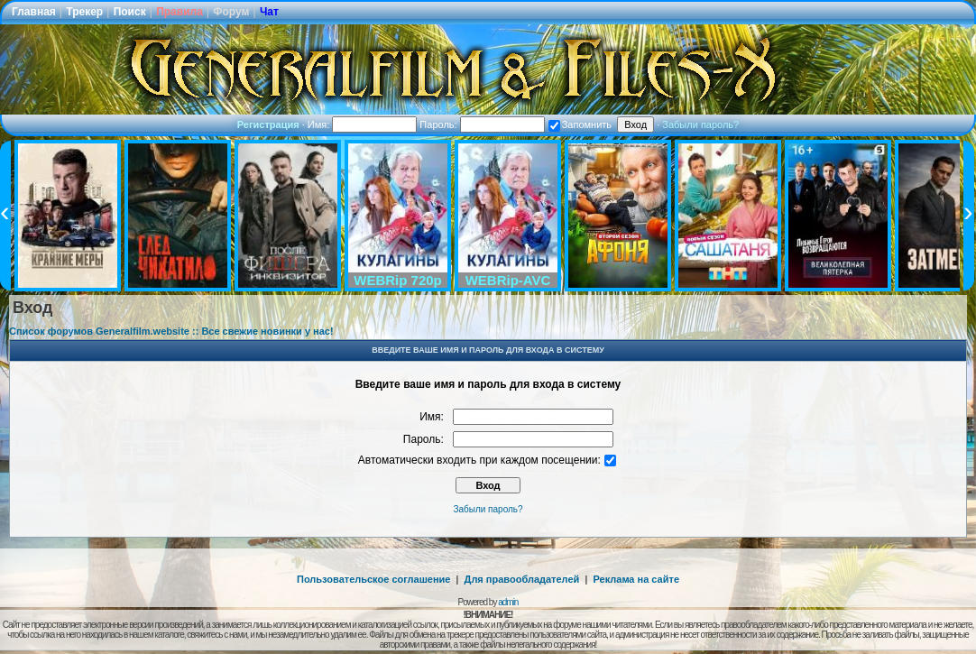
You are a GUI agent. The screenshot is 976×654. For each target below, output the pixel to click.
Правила (179, 11)
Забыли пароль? (700, 124)
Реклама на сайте (636, 579)
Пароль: (481, 124)
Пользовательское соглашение (373, 579)
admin (508, 602)
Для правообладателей (522, 579)
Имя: (363, 124)
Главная (34, 11)
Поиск (130, 11)
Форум (231, 11)
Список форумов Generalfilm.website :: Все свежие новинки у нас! (171, 331)
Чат (269, 11)
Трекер (84, 11)
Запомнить (580, 124)
